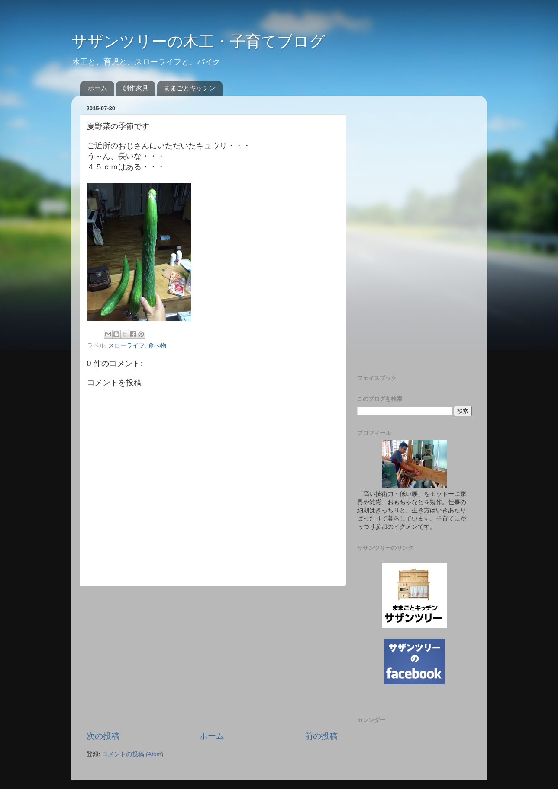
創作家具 (135, 88)
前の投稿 (321, 736)
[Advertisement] (212, 658)
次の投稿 (103, 736)
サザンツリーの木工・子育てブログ (198, 41)
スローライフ (126, 345)
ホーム (97, 88)
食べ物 (157, 345)
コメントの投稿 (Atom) (132, 754)
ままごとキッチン (190, 88)
